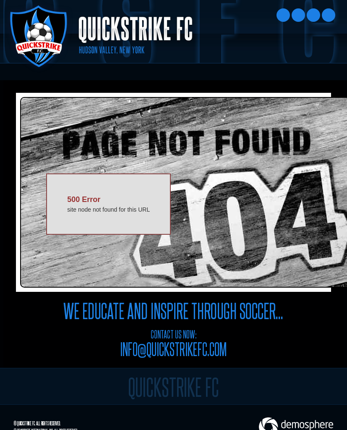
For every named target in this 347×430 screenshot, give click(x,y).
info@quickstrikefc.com (173, 348)
